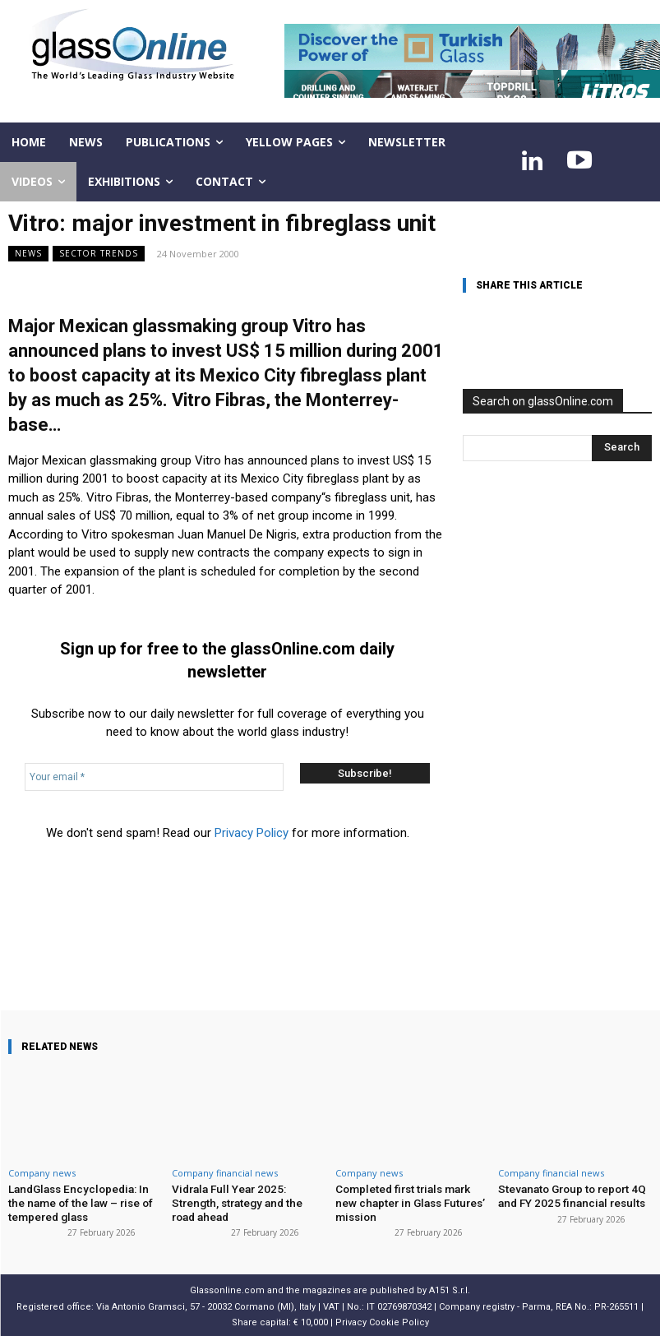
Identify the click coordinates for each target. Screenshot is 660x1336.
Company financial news (225, 1172)
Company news (42, 1172)
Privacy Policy (251, 832)
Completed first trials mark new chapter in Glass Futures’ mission (411, 1201)
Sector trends (99, 253)
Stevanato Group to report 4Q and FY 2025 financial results (569, 1195)
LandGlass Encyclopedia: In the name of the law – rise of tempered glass (84, 1201)
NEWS (28, 253)
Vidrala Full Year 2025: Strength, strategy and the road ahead (248, 1195)
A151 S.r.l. (449, 1288)
